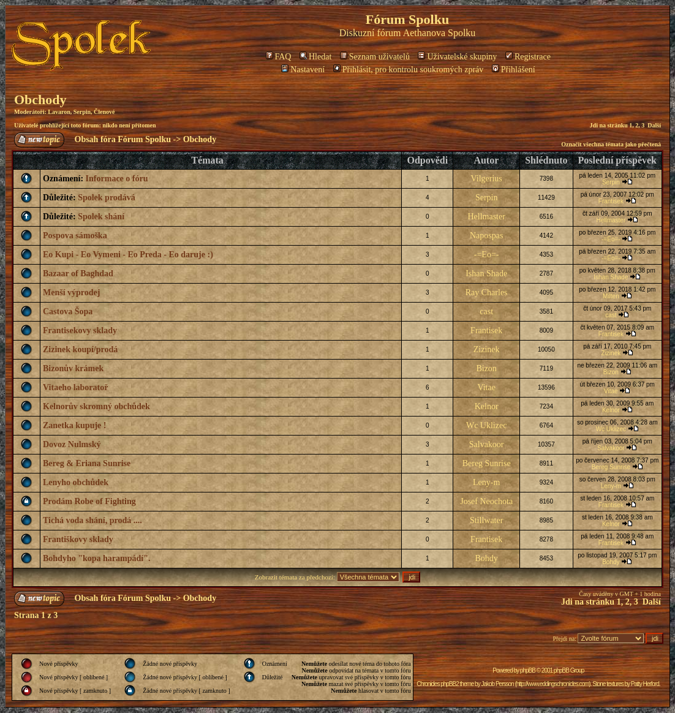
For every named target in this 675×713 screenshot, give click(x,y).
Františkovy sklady (78, 539)
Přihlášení (513, 69)
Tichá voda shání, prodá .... (92, 520)
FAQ (279, 56)
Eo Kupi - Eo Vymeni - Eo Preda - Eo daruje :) (128, 254)
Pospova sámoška (75, 235)
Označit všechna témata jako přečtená (611, 144)
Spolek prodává (106, 197)
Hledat (315, 56)
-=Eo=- (610, 239)
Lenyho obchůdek (75, 482)
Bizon (486, 368)
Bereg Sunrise (486, 463)
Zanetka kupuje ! (74, 425)
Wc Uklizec (486, 425)
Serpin (82, 111)
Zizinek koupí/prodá (80, 349)
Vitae (486, 387)
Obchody (40, 99)
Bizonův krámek (73, 368)
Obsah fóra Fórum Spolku (123, 139)
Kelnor (487, 406)
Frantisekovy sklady (80, 330)
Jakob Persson (497, 684)
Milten (611, 296)
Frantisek (611, 201)
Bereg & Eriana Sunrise (86, 463)
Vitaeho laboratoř (75, 387)
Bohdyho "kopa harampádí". (96, 558)
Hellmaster (486, 216)
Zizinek (486, 349)
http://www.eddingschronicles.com (552, 684)
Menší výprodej (71, 292)
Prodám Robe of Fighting (89, 501)
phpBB (527, 670)
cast (486, 311)
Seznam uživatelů (375, 56)
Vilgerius (486, 178)
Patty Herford (645, 684)
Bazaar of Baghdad (78, 273)
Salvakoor (486, 444)
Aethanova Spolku (439, 33)
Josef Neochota (486, 501)
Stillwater (486, 520)
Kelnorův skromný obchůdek (96, 406)
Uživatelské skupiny (457, 56)
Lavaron (59, 111)
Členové (104, 111)
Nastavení (303, 69)
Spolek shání (101, 216)
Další (654, 125)
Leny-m (486, 482)
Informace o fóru (117, 178)
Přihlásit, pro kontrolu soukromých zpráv (408, 69)
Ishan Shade (486, 273)
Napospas (486, 235)
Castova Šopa (67, 311)
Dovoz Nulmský (72, 444)
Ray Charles (487, 292)
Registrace (528, 56)
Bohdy (486, 558)
